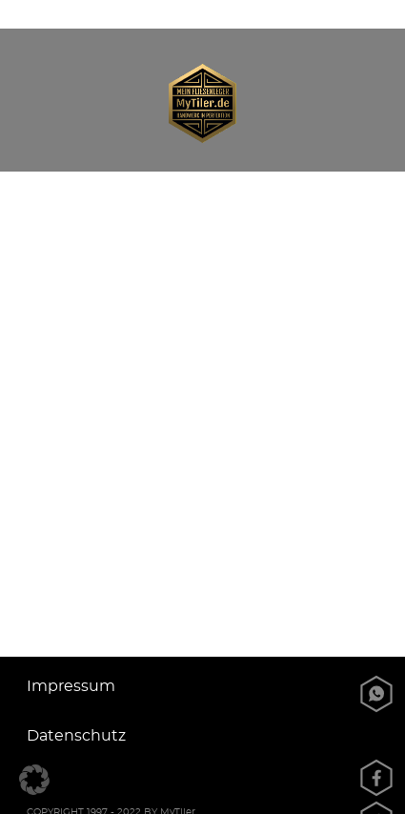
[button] (34, 779)
